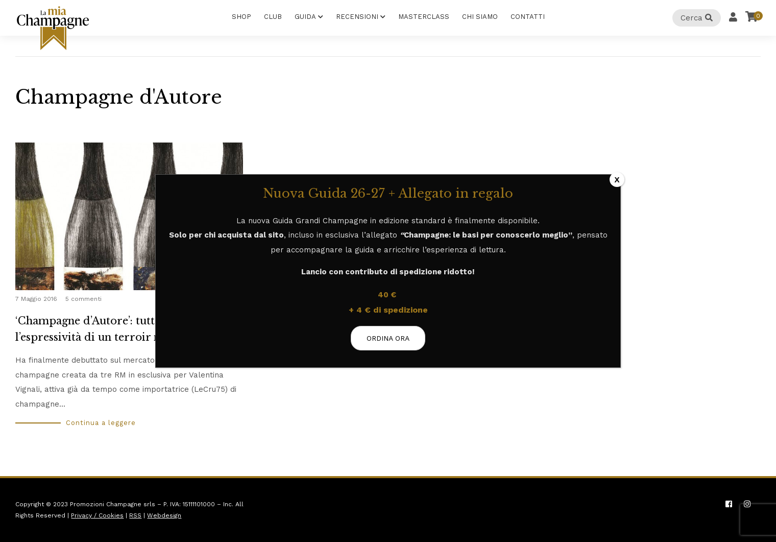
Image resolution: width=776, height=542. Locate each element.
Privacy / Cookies (97, 515)
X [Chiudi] (616, 179)
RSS (135, 515)
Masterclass (423, 16)
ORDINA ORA (388, 338)
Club (273, 16)
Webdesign (164, 515)
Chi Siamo (480, 16)
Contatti (528, 16)
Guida (305, 16)
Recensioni (357, 16)
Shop (241, 16)
